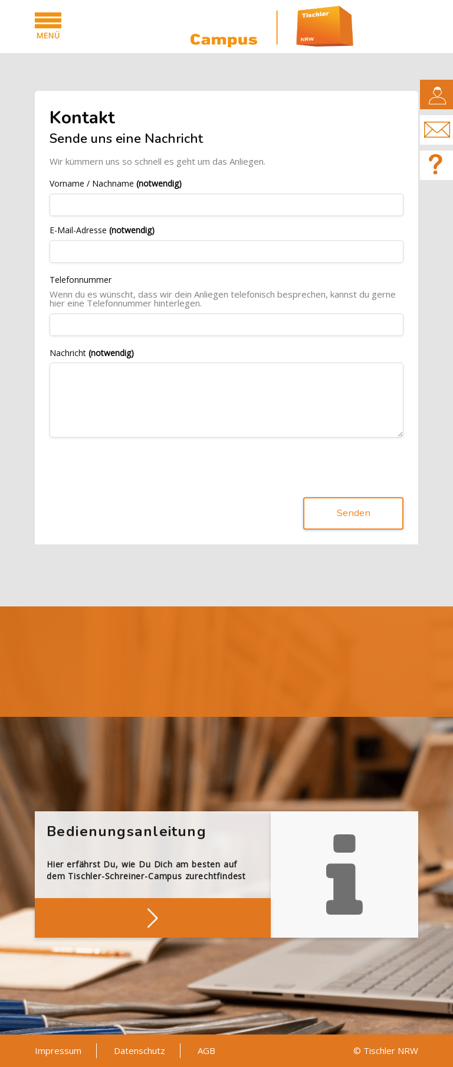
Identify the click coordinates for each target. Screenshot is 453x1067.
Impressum (58, 1050)
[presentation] (139, 470)
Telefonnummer (80, 280)
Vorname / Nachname (116, 184)
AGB (206, 1050)
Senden (353, 514)
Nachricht (92, 353)
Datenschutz (139, 1050)
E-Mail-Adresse (102, 231)
